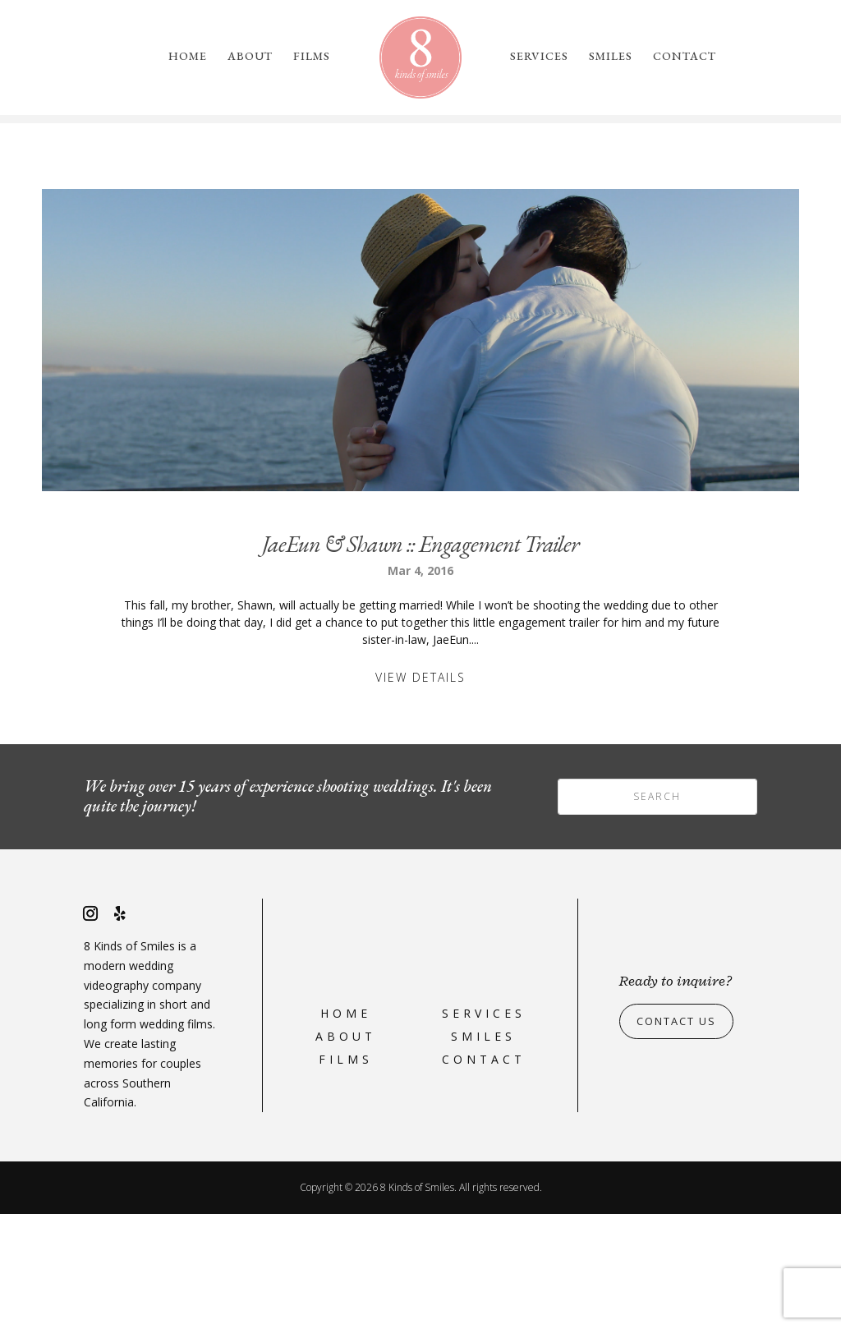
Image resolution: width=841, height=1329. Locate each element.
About (250, 56)
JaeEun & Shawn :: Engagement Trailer (420, 659)
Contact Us (681, 1136)
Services (539, 56)
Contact (684, 56)
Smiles (610, 56)
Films (311, 56)
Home (187, 56)
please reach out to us (680, 195)
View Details (420, 792)
